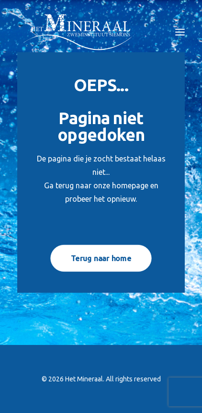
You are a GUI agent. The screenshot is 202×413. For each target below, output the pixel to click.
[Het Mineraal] (78, 32)
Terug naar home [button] (101, 257)
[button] (180, 32)
